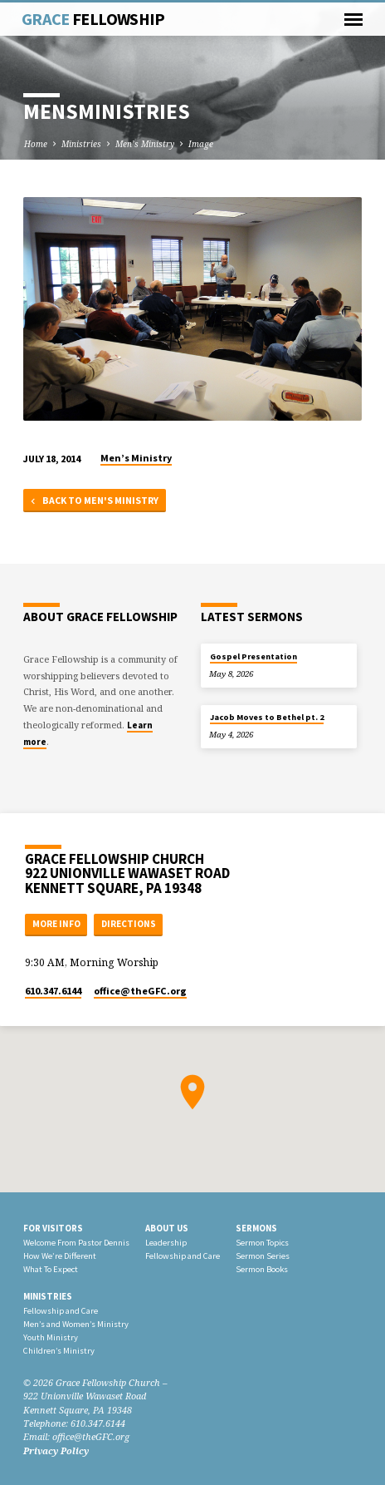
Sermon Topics (262, 1242)
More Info (56, 924)
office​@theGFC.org (140, 990)
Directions (128, 924)
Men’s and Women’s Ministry (76, 1324)
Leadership (166, 1242)
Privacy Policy (56, 1450)
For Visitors (53, 1228)
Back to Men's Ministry (92, 501)
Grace (93, 19)
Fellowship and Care (182, 1256)
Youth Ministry (50, 1337)
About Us (166, 1228)
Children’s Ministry (59, 1350)
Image (200, 144)
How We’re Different (59, 1256)
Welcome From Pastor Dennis (76, 1242)
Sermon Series (263, 1256)
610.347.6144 (53, 990)
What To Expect (50, 1269)
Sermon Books (262, 1269)
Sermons (256, 1228)
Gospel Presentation (253, 656)
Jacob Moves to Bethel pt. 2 (267, 717)
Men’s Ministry (144, 144)
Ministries (81, 144)
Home (35, 144)
